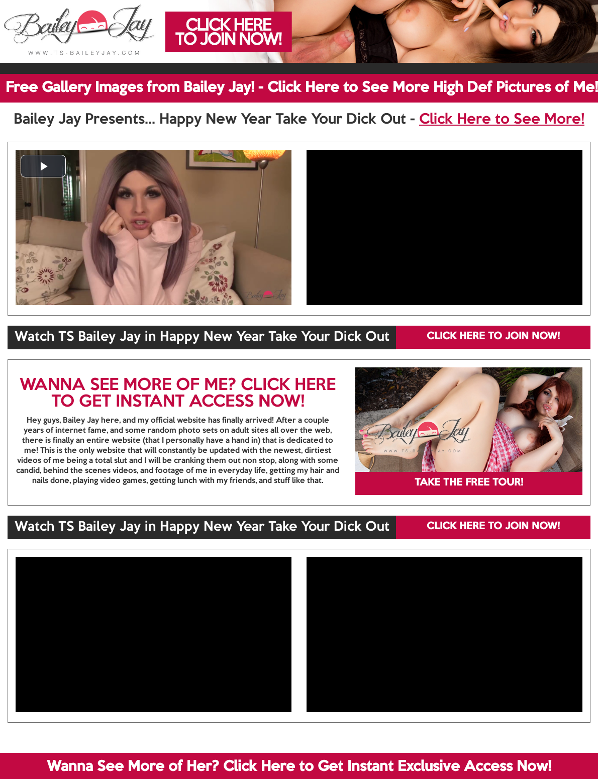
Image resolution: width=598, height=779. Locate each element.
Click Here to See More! (501, 119)
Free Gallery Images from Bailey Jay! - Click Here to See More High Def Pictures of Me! (302, 87)
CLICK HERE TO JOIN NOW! (493, 336)
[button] (43, 166)
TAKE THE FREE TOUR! (469, 483)
